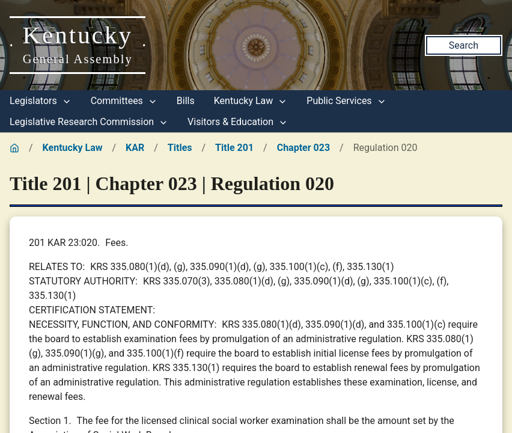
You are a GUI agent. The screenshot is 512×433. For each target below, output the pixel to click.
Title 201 (234, 147)
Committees (124, 100)
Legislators (41, 100)
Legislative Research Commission (89, 121)
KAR (135, 147)
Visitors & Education (237, 121)
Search (463, 45)
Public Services (346, 100)
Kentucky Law (251, 100)
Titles (180, 147)
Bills (186, 100)
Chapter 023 (303, 147)
